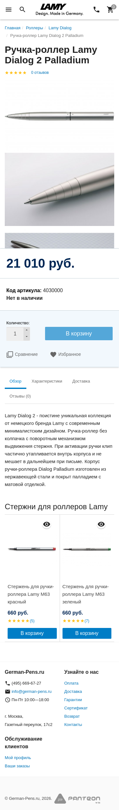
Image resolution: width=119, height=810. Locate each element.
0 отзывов (40, 72)
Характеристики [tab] (47, 381)
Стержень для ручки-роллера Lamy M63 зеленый (86, 594)
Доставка (73, 691)
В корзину (79, 333)
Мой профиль (18, 757)
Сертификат (76, 708)
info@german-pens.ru (32, 691)
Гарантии (73, 699)
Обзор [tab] (16, 381)
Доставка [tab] (81, 381)
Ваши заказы (17, 766)
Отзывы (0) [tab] (20, 396)
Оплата (71, 683)
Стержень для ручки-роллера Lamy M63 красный (31, 594)
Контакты (73, 724)
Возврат (72, 716)
